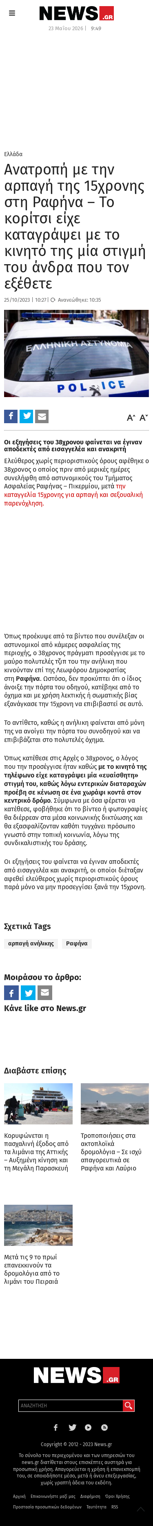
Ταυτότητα (96, 1507)
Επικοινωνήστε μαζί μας (53, 1496)
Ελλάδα (13, 154)
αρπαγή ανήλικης (31, 943)
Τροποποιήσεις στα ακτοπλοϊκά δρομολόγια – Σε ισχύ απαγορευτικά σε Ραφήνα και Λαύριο (111, 1152)
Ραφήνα (77, 943)
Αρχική (19, 1496)
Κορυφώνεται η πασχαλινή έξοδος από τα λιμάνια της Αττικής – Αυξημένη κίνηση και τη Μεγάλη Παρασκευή (36, 1152)
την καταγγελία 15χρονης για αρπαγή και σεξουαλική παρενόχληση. (73, 494)
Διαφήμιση (90, 1496)
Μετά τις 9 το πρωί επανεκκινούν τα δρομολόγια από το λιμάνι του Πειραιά (32, 1269)
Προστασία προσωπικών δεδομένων (47, 1507)
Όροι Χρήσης (117, 1496)
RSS (114, 1507)
